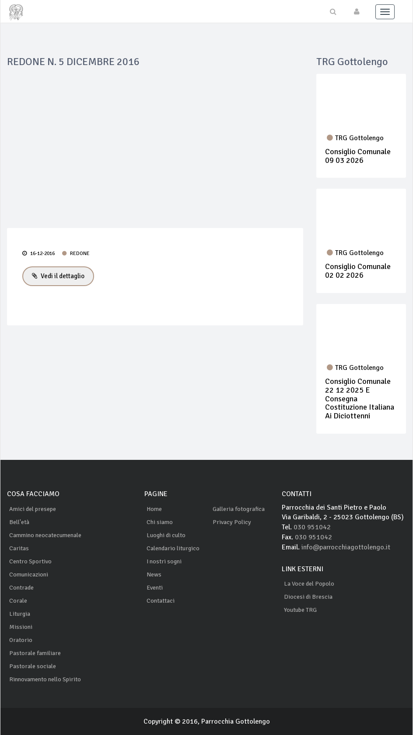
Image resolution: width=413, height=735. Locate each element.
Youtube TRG (300, 610)
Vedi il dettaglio (58, 276)
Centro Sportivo (30, 561)
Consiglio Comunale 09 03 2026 (358, 156)
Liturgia (19, 613)
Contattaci (161, 600)
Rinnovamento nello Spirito (45, 679)
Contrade (21, 587)
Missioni (20, 626)
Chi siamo (160, 521)
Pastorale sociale (32, 665)
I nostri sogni (164, 561)
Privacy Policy (232, 521)
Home (154, 508)
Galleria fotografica (239, 508)
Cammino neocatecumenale (45, 534)
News (154, 574)
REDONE (76, 253)
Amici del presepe (32, 508)
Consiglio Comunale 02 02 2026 (358, 271)
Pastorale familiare (35, 652)
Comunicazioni (28, 574)
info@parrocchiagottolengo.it (346, 547)
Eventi (155, 587)
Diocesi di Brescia (308, 596)
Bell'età (19, 521)
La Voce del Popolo (309, 583)
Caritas (19, 548)
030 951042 (312, 527)
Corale (18, 600)
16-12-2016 (38, 253)
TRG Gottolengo (355, 138)
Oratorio (20, 639)
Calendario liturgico (173, 548)
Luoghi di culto (166, 534)
